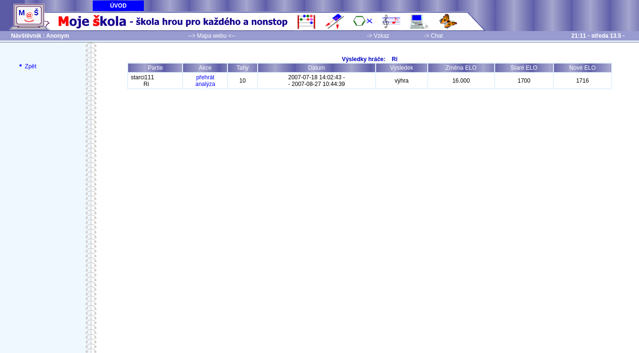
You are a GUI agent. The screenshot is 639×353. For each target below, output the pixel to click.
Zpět (27, 66)
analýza (205, 84)
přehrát (205, 77)
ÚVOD (118, 5)
